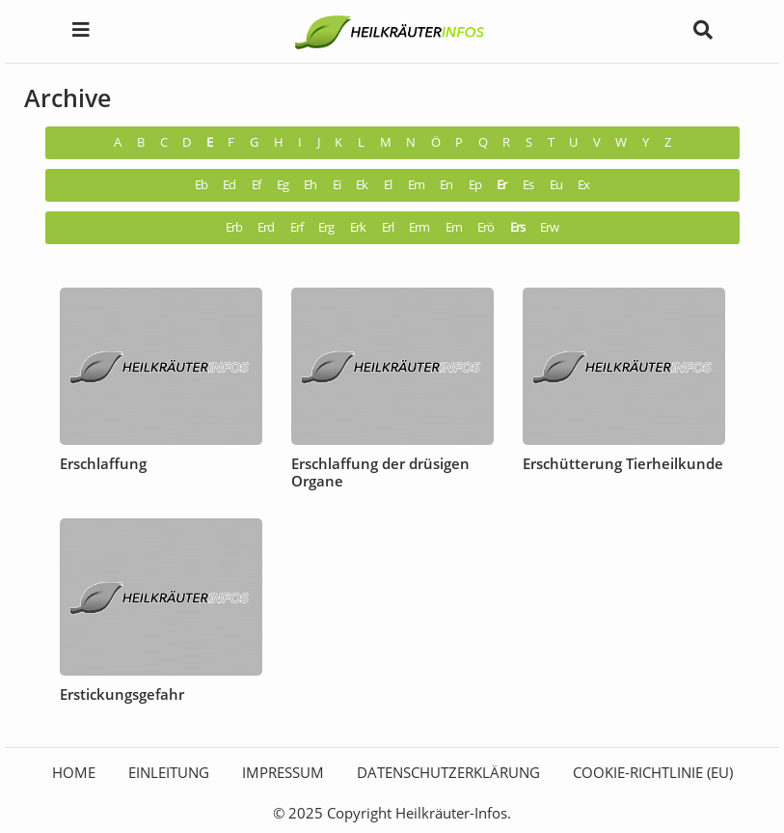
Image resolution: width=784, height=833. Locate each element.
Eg (282, 185)
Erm (419, 227)
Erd (265, 227)
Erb (234, 227)
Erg (326, 227)
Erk (357, 227)
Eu (556, 185)
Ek (361, 185)
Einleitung (168, 772)
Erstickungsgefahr (122, 694)
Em (416, 185)
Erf (296, 227)
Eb (201, 185)
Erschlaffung (103, 463)
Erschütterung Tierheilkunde (623, 463)
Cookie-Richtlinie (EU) (653, 772)
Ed (229, 185)
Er (501, 185)
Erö (485, 227)
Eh (310, 185)
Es (528, 185)
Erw (549, 227)
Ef (256, 185)
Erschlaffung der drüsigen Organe (380, 472)
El (388, 185)
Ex (583, 185)
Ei (336, 185)
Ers (517, 227)
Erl (387, 227)
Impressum (283, 772)
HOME (73, 772)
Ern (454, 227)
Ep (475, 185)
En (446, 185)
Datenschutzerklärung (448, 772)
